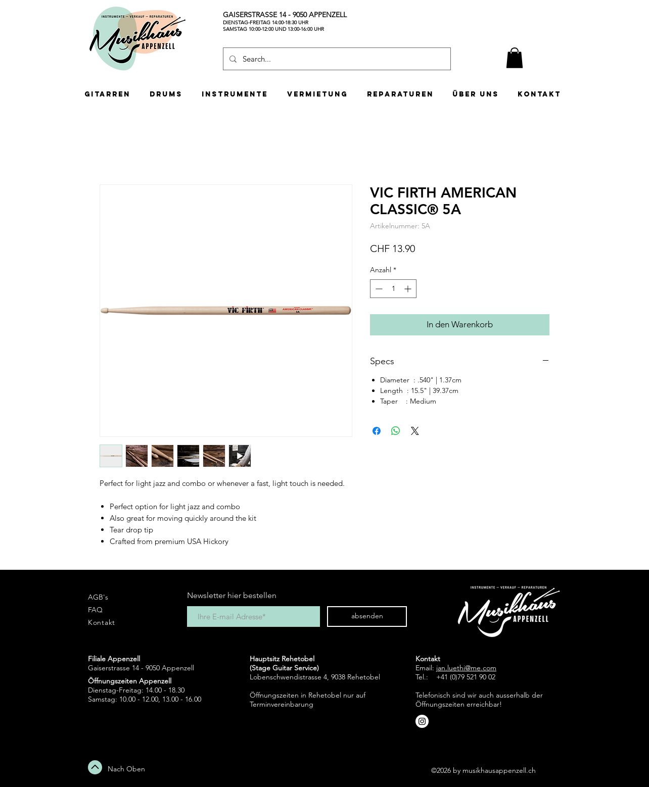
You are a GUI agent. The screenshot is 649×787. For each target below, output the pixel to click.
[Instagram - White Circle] (422, 721)
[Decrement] (378, 289)
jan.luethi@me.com (466, 667)
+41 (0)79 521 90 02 (465, 676)
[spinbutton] (393, 289)
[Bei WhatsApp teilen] (396, 431)
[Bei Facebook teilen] (376, 431)
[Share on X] (415, 431)
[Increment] (408, 289)
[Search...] (336, 59)
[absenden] (367, 616)
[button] (514, 57)
